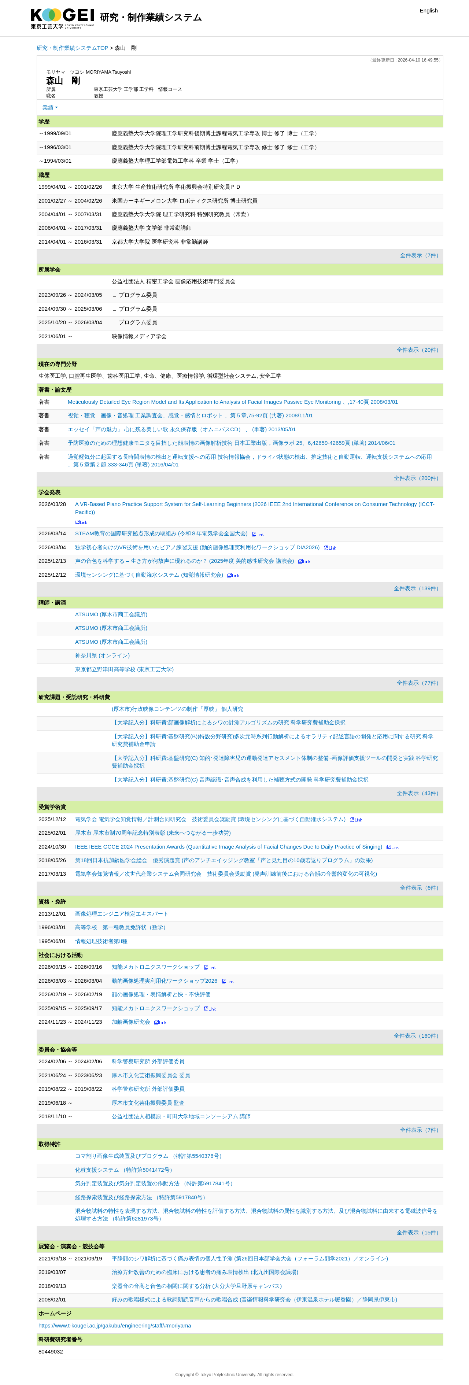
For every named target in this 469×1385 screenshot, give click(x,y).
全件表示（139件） (418, 588)
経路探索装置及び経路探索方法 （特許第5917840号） (141, 1197)
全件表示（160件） (418, 1036)
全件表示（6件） (421, 887)
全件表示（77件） (419, 683)
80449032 (50, 1351)
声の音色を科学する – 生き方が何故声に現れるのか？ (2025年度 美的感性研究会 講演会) (184, 561)
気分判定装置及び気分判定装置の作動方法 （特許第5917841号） (155, 1183)
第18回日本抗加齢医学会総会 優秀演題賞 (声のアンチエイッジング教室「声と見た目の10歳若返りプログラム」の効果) (224, 860)
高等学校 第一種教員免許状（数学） (122, 927)
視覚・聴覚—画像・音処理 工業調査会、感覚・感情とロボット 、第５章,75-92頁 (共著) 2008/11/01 (190, 415)
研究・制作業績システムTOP (72, 48)
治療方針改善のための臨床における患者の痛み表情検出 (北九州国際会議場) (205, 1272)
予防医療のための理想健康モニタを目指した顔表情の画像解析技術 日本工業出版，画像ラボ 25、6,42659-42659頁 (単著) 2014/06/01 (231, 443)
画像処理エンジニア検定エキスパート (122, 914)
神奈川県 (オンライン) (102, 655)
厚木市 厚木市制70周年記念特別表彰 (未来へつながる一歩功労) (153, 833)
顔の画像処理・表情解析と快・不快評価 (161, 994)
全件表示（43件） (419, 793)
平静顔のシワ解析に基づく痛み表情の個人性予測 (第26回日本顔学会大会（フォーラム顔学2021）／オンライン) (250, 1258)
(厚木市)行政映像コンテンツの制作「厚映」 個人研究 (177, 709)
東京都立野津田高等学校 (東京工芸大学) (124, 669)
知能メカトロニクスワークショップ (156, 967)
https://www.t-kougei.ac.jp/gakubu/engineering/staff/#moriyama (114, 1325)
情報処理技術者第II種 (101, 941)
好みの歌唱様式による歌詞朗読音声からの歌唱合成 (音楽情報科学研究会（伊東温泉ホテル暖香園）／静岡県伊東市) (254, 1299)
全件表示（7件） (421, 255)
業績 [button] (48, 107)
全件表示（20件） (419, 350)
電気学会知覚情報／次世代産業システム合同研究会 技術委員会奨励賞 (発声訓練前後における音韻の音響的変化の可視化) (226, 874)
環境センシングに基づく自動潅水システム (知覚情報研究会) (149, 575)
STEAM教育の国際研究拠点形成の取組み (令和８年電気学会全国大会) (161, 533)
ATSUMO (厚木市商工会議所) (111, 614)
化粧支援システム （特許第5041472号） (125, 1170)
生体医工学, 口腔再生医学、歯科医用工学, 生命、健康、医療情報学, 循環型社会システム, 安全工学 (159, 376)
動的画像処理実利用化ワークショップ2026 (164, 981)
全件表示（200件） (418, 478)
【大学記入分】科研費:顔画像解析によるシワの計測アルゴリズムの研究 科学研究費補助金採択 (229, 722)
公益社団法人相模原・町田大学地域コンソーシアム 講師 (181, 1116)
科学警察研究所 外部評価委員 (148, 1061)
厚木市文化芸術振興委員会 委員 (151, 1075)
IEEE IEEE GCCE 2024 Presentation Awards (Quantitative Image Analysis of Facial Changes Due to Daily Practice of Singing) (228, 846)
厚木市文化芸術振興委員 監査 (148, 1103)
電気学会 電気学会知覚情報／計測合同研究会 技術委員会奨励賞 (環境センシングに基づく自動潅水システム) (210, 819)
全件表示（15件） (419, 1232)
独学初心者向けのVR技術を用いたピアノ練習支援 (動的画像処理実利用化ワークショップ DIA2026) (197, 547)
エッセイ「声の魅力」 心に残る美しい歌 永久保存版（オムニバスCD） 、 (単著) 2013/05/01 (182, 429)
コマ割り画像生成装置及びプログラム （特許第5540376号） (150, 1156)
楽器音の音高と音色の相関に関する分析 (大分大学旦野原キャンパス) (197, 1286)
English (429, 10)
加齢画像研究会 (131, 1022)
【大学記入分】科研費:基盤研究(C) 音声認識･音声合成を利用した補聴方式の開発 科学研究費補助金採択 (240, 779)
